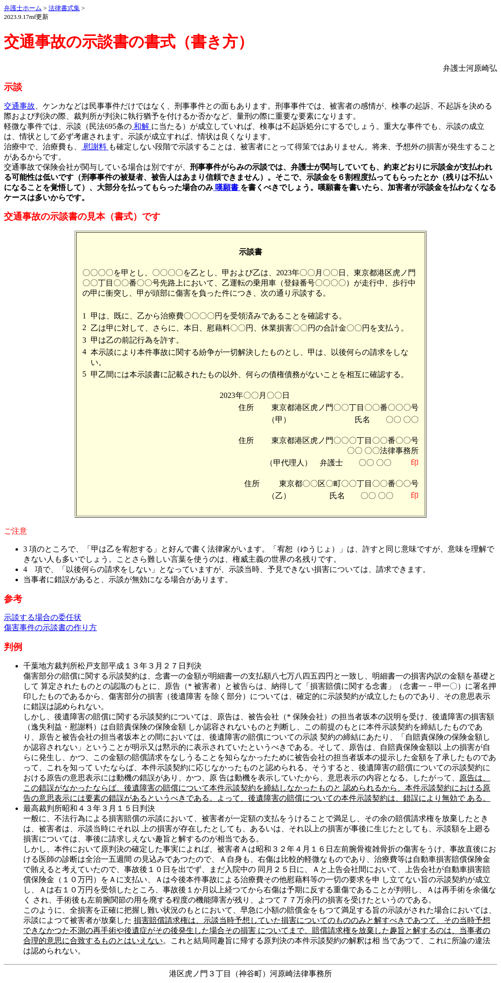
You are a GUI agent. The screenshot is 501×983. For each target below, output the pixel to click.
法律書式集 (64, 8)
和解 (141, 126)
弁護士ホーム (23, 8)
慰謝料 (95, 147)
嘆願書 (226, 187)
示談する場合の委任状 (42, 617)
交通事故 (19, 106)
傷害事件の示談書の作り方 (50, 627)
